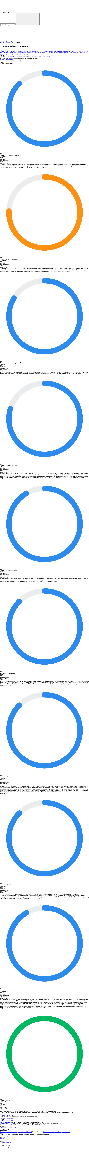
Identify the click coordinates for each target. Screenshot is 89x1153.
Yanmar (36, 56)
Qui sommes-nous (5, 1127)
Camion (42, 51)
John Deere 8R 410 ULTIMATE (8, 1123)
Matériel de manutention (19, 52)
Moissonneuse (53, 51)
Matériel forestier (64, 52)
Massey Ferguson (22, 56)
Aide (11, 1127)
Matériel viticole (61, 51)
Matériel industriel (5, 54)
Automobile (3, 52)
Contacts (15, 1127)
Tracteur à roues (17, 51)
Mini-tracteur (25, 51)
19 (7, 1115)
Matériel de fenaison (40, 52)
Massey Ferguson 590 (6, 1124)
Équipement (9, 52)
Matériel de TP (36, 51)
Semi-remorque (30, 52)
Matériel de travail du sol (52, 52)
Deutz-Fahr (45, 56)
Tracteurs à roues (6, 1120)
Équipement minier (84, 52)
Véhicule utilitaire (70, 51)
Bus (30, 51)
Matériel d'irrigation (73, 52)
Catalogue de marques (64, 1132)
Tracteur (10, 51)
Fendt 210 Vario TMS (6, 1122)
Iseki (40, 56)
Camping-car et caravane (81, 51)
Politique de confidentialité (25, 1132)
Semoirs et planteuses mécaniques (19, 54)
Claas (1, 56)
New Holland (30, 56)
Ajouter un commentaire (6, 59)
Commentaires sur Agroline (50, 1132)
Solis (49, 56)
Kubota (15, 56)
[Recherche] (28, 19)
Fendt (5, 56)
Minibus (46, 51)
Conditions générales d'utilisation (8, 1132)
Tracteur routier (4, 51)
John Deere (10, 56)
